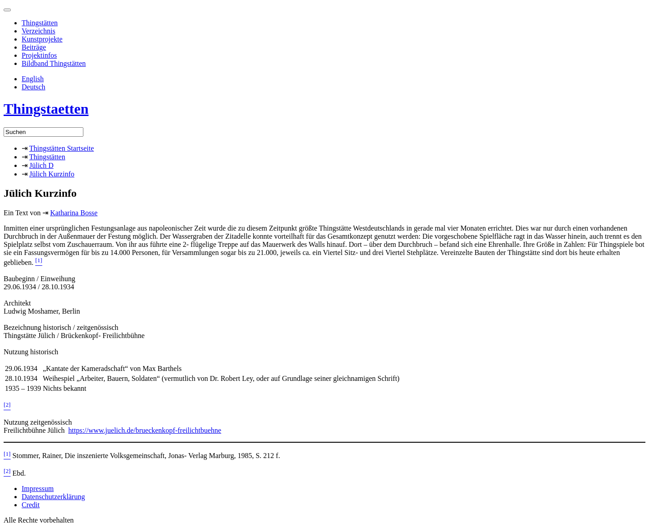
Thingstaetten (46, 109)
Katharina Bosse (73, 213)
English (33, 79)
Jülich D (41, 165)
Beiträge (34, 47)
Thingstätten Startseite (61, 148)
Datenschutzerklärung (53, 496)
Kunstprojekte (42, 39)
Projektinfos (39, 55)
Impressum (38, 488)
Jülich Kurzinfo (51, 174)
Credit (31, 505)
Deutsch (33, 87)
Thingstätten (40, 23)
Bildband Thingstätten (54, 63)
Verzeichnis (38, 31)
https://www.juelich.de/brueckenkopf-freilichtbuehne (145, 430)
